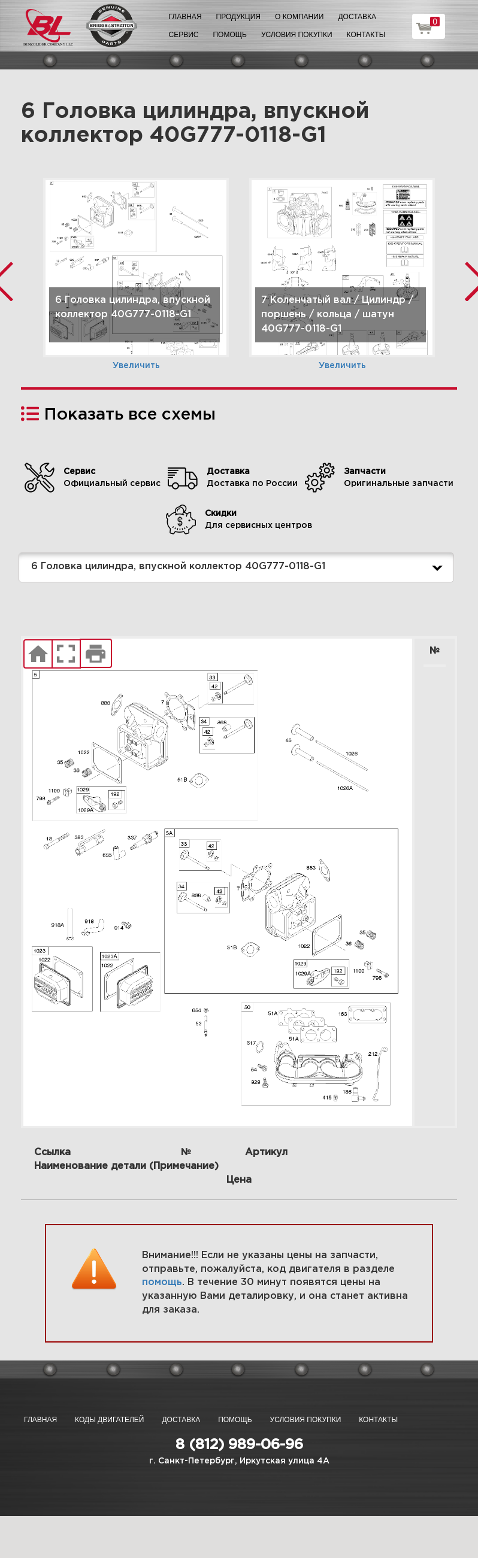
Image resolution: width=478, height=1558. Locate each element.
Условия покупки (296, 35)
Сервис (184, 35)
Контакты (366, 35)
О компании (299, 17)
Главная (185, 17)
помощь (162, 1282)
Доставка (357, 17)
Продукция (238, 17)
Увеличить (136, 365)
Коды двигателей (109, 1420)
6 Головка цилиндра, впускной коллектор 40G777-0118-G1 (239, 567)
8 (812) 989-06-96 (239, 1444)
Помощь (229, 35)
